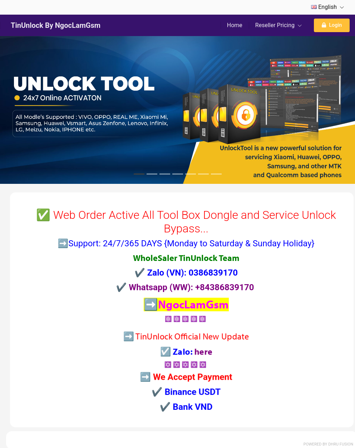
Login (332, 25)
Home (234, 25)
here (192, 364)
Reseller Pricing (278, 25)
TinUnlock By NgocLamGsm (55, 25)
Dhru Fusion (340, 444)
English (327, 7)
